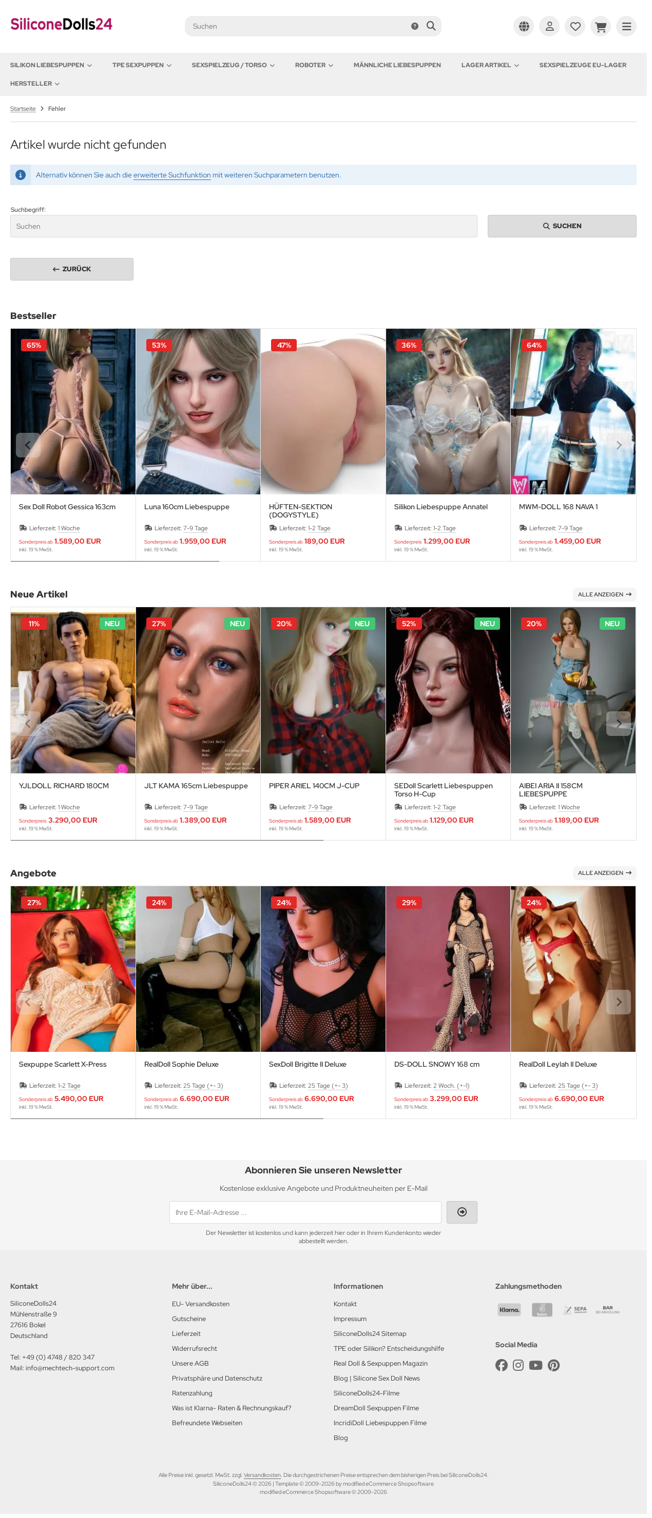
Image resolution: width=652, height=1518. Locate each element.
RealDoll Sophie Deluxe (181, 1064)
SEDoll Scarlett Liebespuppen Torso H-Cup (443, 790)
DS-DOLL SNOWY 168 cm (437, 1064)
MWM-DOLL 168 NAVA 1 (558, 507)
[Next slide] (618, 445)
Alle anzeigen (604, 594)
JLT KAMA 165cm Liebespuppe (196, 786)
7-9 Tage (195, 528)
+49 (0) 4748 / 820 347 (58, 1357)
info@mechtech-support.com (70, 1368)
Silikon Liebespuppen (51, 65)
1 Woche (69, 528)
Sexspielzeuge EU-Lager (583, 65)
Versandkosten (262, 1475)
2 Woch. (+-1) (451, 1086)
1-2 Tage (319, 528)
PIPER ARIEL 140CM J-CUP (314, 786)
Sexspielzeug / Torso (233, 65)
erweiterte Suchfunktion (172, 174)
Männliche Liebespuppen (397, 65)
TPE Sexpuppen (141, 65)
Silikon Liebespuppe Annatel (441, 507)
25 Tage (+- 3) (203, 1086)
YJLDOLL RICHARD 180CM (64, 786)
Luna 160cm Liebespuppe (186, 507)
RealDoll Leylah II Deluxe (558, 1064)
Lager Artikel (490, 65)
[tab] (115, 568)
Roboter (314, 65)
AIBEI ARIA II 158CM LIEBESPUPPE (551, 790)
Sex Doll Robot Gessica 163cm (67, 507)
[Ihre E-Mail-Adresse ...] (305, 1212)
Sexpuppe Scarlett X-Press (63, 1064)
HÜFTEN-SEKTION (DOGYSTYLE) (300, 511)
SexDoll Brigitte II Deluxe (308, 1064)
